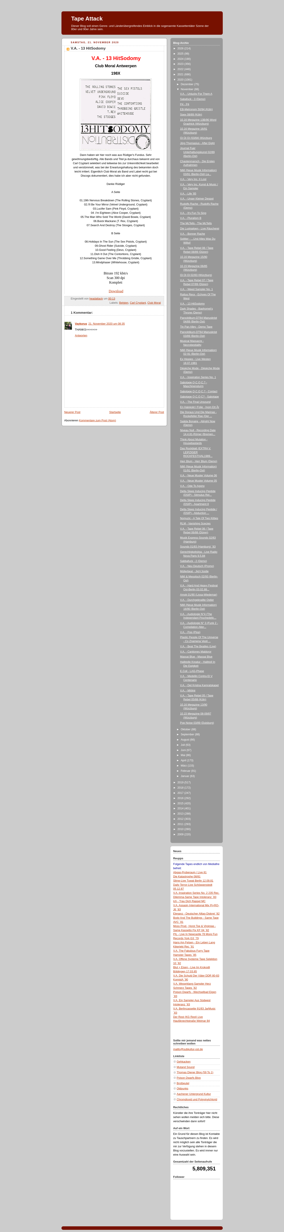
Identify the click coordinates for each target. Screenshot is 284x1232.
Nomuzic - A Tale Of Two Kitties (199, 518)
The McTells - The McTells (196, 223)
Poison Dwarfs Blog (189, 1077)
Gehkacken (184, 1061)
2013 (180, 813)
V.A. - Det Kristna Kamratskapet (199, 685)
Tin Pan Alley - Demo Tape (196, 326)
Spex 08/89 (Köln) (191, 114)
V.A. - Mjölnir (188, 690)
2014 (180, 808)
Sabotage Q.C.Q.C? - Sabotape (199, 396)
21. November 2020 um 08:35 (106, 323)
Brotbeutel (183, 1083)
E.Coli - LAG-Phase (192, 671)
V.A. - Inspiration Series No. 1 (198, 377)
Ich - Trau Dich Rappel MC (189, 901)
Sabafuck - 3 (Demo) (192, 99)
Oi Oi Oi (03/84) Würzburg (196, 138)
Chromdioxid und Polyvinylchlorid (197, 1099)
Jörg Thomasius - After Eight (197, 143)
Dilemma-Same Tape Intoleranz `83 (194, 897)
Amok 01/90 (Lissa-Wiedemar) (198, 594)
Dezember (187, 84)
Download (116, 291)
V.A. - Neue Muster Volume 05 (198, 480)
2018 (180, 787)
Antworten (81, 335)
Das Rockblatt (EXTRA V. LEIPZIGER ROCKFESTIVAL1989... (196, 452)
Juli (183, 744)
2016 (180, 798)
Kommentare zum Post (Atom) (97, 420)
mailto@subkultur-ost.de (188, 1049)
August (185, 739)
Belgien (123, 302)
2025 (180, 53)
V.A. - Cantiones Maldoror (195, 651)
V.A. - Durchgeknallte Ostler (197, 599)
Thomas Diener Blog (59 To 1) (195, 1072)
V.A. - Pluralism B (190, 218)
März (184, 765)
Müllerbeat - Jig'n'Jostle (194, 571)
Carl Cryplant (138, 302)
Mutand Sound (186, 1067)
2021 (180, 74)
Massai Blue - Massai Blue (196, 656)
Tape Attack (87, 18)
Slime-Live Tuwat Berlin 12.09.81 (193, 880)
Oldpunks (182, 1088)
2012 (180, 818)
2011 (180, 824)
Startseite (115, 412)
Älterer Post (157, 412)
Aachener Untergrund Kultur (194, 1094)
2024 (180, 58)
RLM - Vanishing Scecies (195, 523)
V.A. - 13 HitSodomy (192, 303)
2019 (180, 782)
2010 (180, 829)
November (187, 89)
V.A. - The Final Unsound (195, 401)
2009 (180, 834)
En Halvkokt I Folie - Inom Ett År (199, 407)
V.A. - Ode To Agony (192, 486)
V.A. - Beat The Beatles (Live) (198, 646)
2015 (180, 803)
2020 (180, 79)
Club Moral (154, 302)
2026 (180, 48)
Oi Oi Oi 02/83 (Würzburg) (196, 275)
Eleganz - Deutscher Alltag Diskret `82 (196, 913)
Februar (186, 770)
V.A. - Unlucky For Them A (196, 93)
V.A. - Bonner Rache (192, 233)
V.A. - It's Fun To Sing (193, 213)
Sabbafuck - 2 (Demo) (193, 561)
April (184, 760)
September (188, 734)
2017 (180, 792)
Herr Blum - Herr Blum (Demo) (198, 461)
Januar (185, 776)
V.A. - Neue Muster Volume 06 (198, 475)
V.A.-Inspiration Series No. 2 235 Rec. (196, 892)
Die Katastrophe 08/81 (187, 876)
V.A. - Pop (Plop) (190, 632)
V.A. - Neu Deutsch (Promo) (197, 566)
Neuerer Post (72, 412)
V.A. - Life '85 (188, 193)
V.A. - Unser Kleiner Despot (197, 198)
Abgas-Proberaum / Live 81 (190, 872)
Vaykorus (81, 323)
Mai (183, 755)
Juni (184, 750)
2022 (180, 69)
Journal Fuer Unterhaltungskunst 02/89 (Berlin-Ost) (197, 152)
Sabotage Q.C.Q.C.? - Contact (198, 391)
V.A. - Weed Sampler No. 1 (196, 289)
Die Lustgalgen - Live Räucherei (199, 228)
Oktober (186, 729)
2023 (180, 63)
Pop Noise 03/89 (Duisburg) (197, 722)
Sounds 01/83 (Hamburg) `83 (198, 546)
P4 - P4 (184, 104)
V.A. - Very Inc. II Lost (193, 179)
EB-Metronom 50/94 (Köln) (196, 109)
